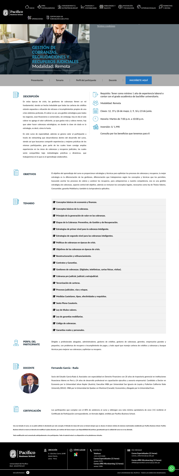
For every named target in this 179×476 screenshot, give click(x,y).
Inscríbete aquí (138, 80)
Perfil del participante (86, 80)
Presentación (37, 80)
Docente (113, 80)
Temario (59, 80)
